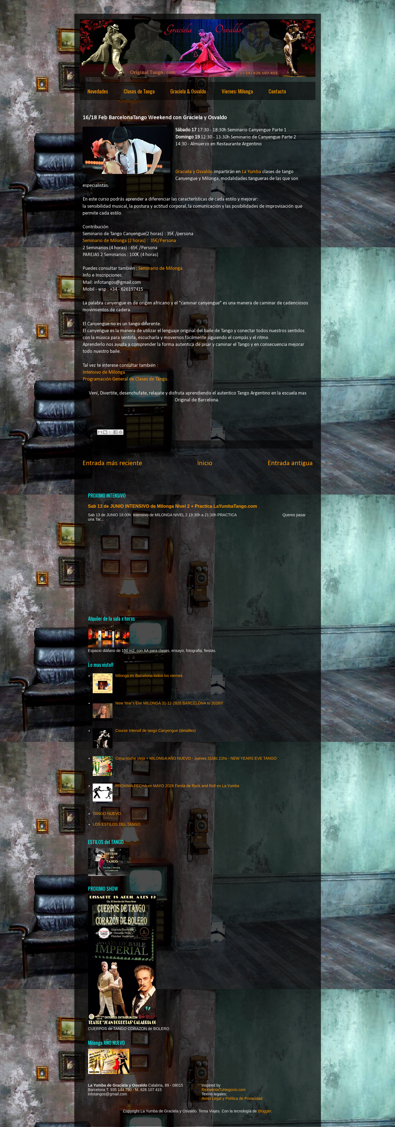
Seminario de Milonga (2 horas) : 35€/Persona (129, 240)
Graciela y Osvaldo (194, 171)
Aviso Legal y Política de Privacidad (232, 1098)
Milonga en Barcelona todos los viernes (148, 675)
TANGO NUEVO (107, 813)
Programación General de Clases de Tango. (125, 379)
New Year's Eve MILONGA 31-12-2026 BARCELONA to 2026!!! (169, 703)
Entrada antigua (290, 463)
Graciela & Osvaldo (188, 91)
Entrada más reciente (112, 463)
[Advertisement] (197, 568)
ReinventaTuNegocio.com (224, 1089)
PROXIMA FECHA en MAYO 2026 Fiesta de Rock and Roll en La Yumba (177, 786)
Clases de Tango (139, 91)
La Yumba (251, 171)
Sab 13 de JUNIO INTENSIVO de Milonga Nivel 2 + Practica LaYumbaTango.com (172, 506)
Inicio (204, 463)
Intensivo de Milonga (104, 372)
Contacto (277, 91)
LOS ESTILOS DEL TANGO (116, 824)
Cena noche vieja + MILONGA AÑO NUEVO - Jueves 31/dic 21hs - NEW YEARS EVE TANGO (196, 758)
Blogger (264, 1111)
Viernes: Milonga (237, 91)
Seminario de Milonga (160, 268)
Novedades (98, 91)
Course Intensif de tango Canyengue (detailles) (155, 730)
